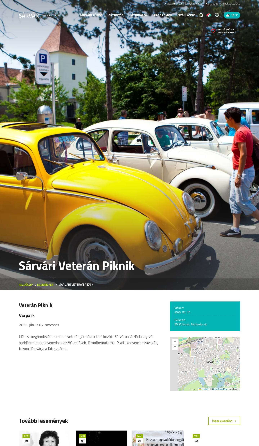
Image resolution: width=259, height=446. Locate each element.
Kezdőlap (26, 284)
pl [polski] (63, 15)
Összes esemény (224, 421)
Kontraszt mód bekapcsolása (223, 4)
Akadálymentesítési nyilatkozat (183, 3)
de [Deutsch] (55, 15)
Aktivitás (115, 15)
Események (45, 284)
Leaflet (203, 389)
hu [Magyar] (46, 15)
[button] (175, 341)
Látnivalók (139, 15)
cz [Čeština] (59, 15)
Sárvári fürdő (90, 15)
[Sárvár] (29, 15)
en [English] (50, 15)
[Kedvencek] (216, 15)
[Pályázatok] (208, 15)
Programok (163, 15)
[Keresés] (201, 15)
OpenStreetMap (220, 389)
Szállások (186, 15)
